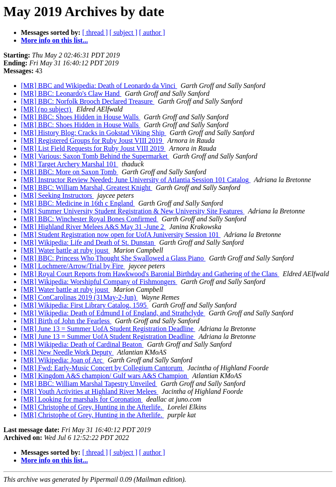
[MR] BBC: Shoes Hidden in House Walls (80, 117)
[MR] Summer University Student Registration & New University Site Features (133, 211)
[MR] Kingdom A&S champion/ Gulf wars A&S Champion (105, 375)
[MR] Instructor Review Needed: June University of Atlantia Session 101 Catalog (135, 179)
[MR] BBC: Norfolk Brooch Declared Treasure (88, 101)
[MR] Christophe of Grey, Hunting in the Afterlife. (92, 407)
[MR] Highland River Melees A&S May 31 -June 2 (93, 226)
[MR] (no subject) (47, 109)
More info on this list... (54, 40)
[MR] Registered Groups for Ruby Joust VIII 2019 (92, 140)
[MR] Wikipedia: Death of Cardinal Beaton (82, 344)
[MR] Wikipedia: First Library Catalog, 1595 (84, 305)
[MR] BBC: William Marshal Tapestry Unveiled (89, 383)
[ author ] (152, 32)
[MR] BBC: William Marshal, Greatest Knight (86, 187)
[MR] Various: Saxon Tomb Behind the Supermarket (95, 156)
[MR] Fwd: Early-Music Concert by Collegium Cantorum (102, 368)
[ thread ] (95, 32)
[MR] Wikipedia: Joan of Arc (62, 360)
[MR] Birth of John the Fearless (66, 321)
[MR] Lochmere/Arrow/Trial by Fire (73, 266)
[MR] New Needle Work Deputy (67, 352)
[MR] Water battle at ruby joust (65, 250)
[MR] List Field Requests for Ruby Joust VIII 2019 (93, 148)
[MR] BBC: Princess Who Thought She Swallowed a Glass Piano (113, 258)
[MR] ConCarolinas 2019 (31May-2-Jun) (79, 297)
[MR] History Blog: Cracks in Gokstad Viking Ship (93, 132)
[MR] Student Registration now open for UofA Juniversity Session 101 (121, 234)
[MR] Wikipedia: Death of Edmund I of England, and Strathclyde (113, 313)
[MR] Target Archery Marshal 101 (69, 164)
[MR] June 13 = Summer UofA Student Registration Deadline (108, 328)
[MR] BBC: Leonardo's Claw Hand (71, 93)
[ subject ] (124, 32)
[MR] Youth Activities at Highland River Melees (89, 391)
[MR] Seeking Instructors (57, 195)
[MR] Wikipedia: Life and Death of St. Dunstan (88, 242)
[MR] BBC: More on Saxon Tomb (69, 172)
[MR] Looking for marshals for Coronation (82, 399)
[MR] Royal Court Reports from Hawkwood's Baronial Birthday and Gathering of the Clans (150, 273)
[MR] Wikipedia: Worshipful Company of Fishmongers (99, 281)
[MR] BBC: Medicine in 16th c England (78, 203)
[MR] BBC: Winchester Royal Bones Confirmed (89, 219)
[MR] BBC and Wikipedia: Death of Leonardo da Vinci (99, 85)
